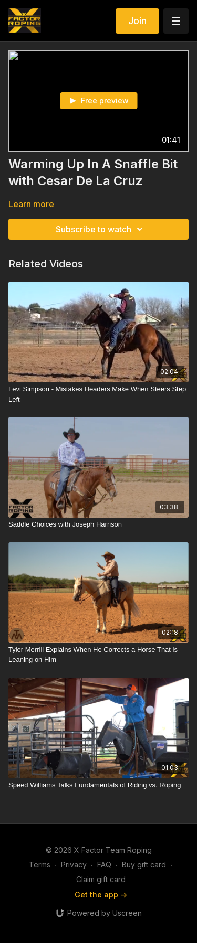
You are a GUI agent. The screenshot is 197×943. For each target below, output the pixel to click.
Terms (39, 864)
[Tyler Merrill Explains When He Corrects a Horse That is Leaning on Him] (98, 655)
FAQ (104, 864)
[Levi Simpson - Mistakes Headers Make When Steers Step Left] (98, 394)
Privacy (74, 864)
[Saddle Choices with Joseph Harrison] (98, 524)
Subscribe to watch (101, 229)
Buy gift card (144, 864)
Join (137, 20)
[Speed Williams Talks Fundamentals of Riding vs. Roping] (98, 785)
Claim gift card (101, 879)
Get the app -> (101, 894)
